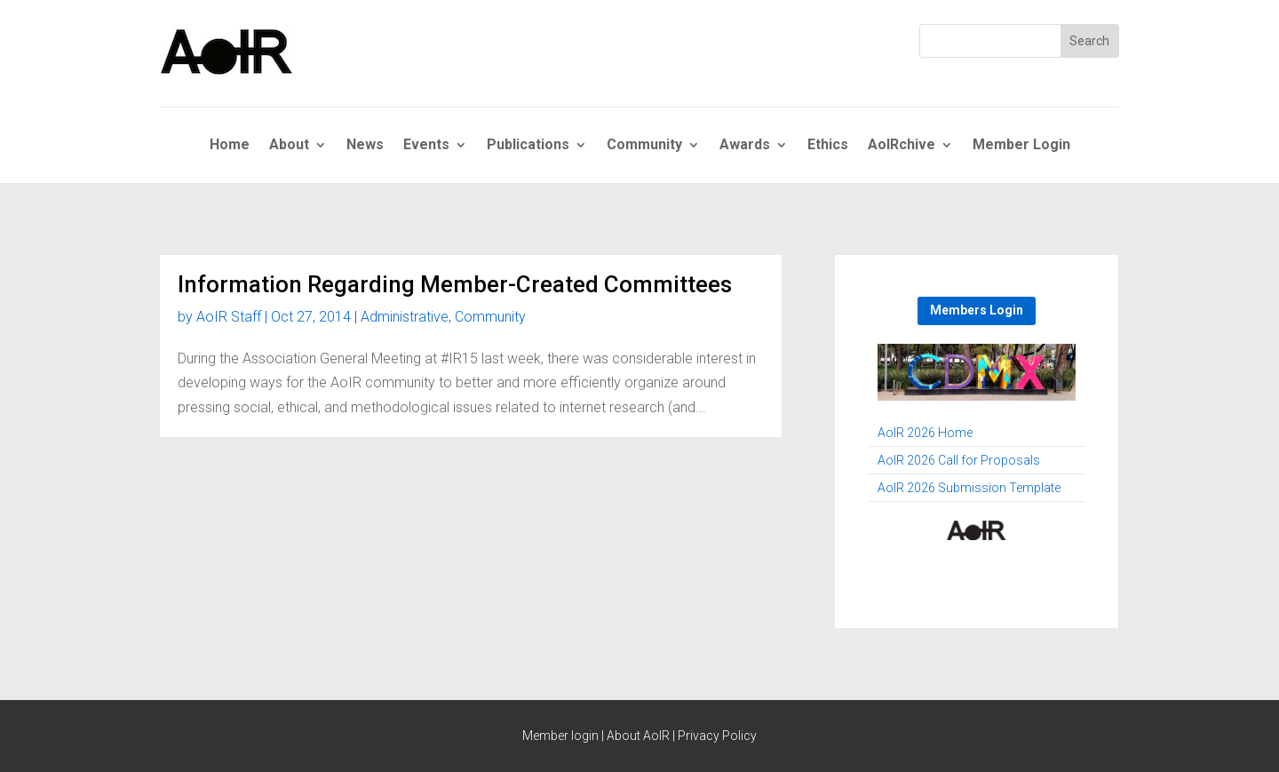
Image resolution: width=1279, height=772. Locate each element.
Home (230, 146)
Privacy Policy (717, 735)
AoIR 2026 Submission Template (969, 488)
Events (426, 146)
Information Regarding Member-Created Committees (455, 284)
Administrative (405, 316)
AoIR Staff (228, 316)
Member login (560, 735)
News (365, 146)
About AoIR (638, 735)
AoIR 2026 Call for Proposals (959, 460)
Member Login (1021, 146)
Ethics (827, 146)
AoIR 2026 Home (925, 433)
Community (644, 146)
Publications (528, 146)
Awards (744, 146)
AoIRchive (901, 146)
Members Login (976, 310)
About (289, 146)
